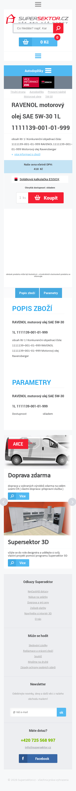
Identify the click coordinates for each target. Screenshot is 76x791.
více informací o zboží (27, 154)
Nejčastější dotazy (38, 591)
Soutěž (38, 656)
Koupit (51, 198)
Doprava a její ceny (38, 602)
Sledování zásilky (38, 645)
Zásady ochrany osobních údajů (38, 667)
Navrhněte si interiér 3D (38, 613)
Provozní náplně (57, 92)
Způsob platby (38, 608)
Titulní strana (18, 92)
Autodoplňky (37, 92)
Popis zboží (27, 293)
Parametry (51, 293)
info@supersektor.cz (38, 747)
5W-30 (49, 96)
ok (61, 712)
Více (22, 496)
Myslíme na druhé (38, 662)
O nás (38, 619)
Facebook (42, 758)
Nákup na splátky (38, 597)
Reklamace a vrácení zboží (38, 651)
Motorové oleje (32, 96)
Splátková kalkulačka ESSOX (39, 179)
